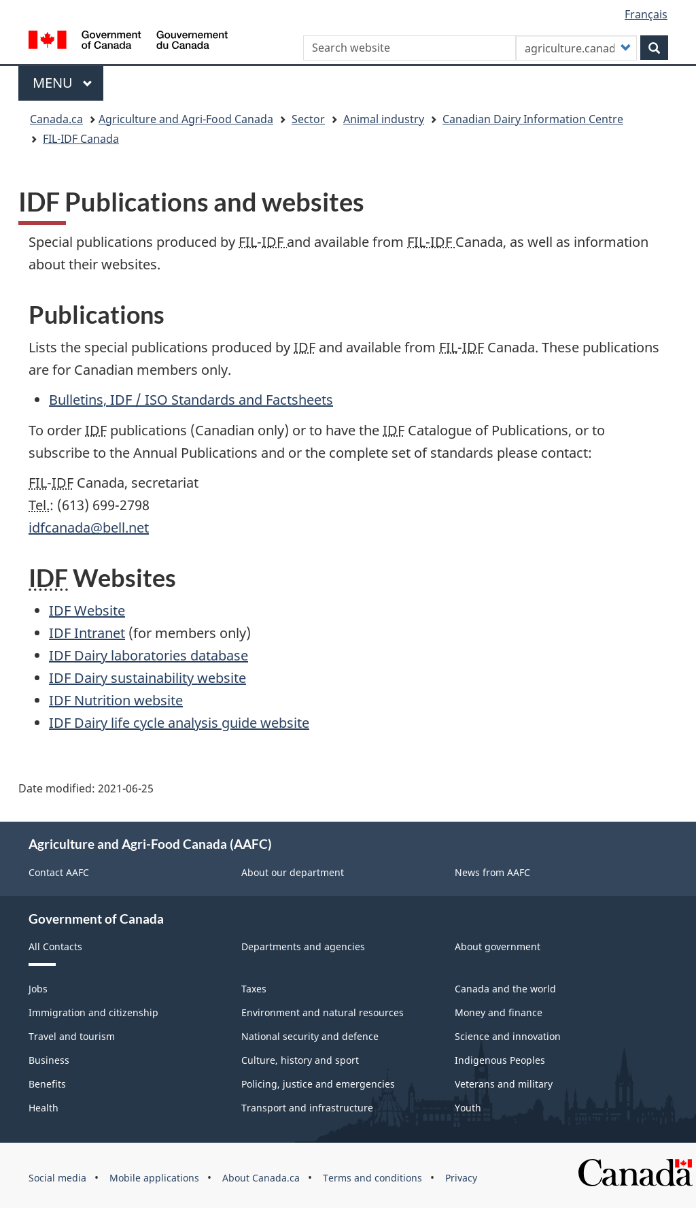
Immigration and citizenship (93, 1012)
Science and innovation (508, 1036)
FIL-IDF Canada (81, 138)
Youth (468, 1107)
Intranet (87, 633)
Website (87, 610)
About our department (292, 872)
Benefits (47, 1083)
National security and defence (310, 1036)
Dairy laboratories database (148, 655)
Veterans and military (504, 1083)
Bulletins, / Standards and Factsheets (191, 399)
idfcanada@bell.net (89, 527)
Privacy (461, 1177)
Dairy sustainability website (147, 678)
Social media (57, 1177)
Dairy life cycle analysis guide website (179, 723)
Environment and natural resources (322, 1012)
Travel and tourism (72, 1036)
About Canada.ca (261, 1177)
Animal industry (383, 119)
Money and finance (498, 1012)
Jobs (38, 988)
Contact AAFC (59, 872)
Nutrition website (116, 700)
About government (497, 946)
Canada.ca (56, 119)
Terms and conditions (372, 1177)
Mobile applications (154, 1177)
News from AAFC (492, 872)
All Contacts (55, 946)
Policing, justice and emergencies (318, 1083)
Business (49, 1060)
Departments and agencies (303, 946)
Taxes (253, 988)
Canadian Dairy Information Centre (532, 119)
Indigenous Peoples (500, 1060)
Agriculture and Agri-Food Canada (186, 119)
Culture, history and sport (300, 1060)
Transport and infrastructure (307, 1107)
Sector (308, 119)
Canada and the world (505, 988)
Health (43, 1107)
